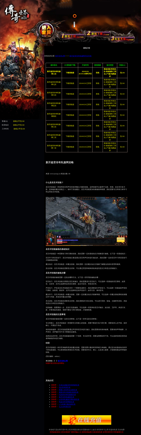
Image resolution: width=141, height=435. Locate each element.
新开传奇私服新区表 (66, 397)
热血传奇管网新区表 (66, 402)
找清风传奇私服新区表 (67, 395)
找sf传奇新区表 (64, 387)
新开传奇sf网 (63, 361)
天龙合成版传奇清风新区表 (69, 385)
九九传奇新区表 (65, 407)
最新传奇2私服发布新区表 (68, 392)
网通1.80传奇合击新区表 (68, 390)
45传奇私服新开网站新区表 (69, 399)
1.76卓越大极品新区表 (67, 404)
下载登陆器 (70, 83)
